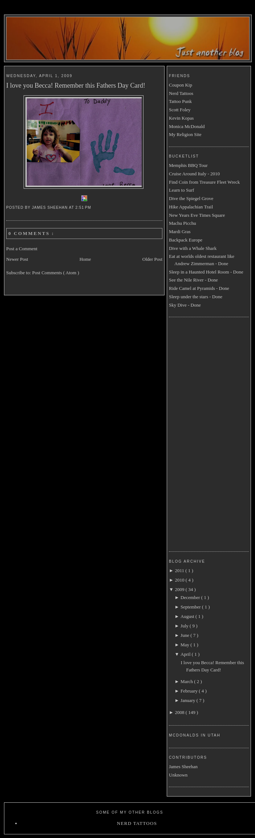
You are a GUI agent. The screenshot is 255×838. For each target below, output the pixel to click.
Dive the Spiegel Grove (191, 198)
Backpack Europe (185, 240)
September (191, 607)
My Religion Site (185, 134)
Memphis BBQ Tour (188, 165)
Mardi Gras (180, 231)
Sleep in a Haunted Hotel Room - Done (206, 272)
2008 (180, 712)
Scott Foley (180, 109)
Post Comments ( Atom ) (55, 272)
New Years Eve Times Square (197, 215)
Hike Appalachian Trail (191, 207)
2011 (180, 570)
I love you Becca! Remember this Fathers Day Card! (75, 85)
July (185, 625)
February (190, 691)
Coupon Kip (180, 85)
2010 (180, 580)
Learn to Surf (181, 190)
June (185, 635)
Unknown (178, 775)
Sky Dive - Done (185, 305)
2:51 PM (84, 207)
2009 (180, 589)
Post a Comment (21, 248)
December (191, 597)
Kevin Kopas (181, 118)
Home (85, 259)
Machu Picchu (182, 223)
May (185, 644)
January (189, 700)
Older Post (152, 259)
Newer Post (17, 259)
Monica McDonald (187, 126)
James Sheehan (183, 766)
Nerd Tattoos (181, 93)
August (188, 616)
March (187, 681)
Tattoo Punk (180, 101)
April (186, 654)
